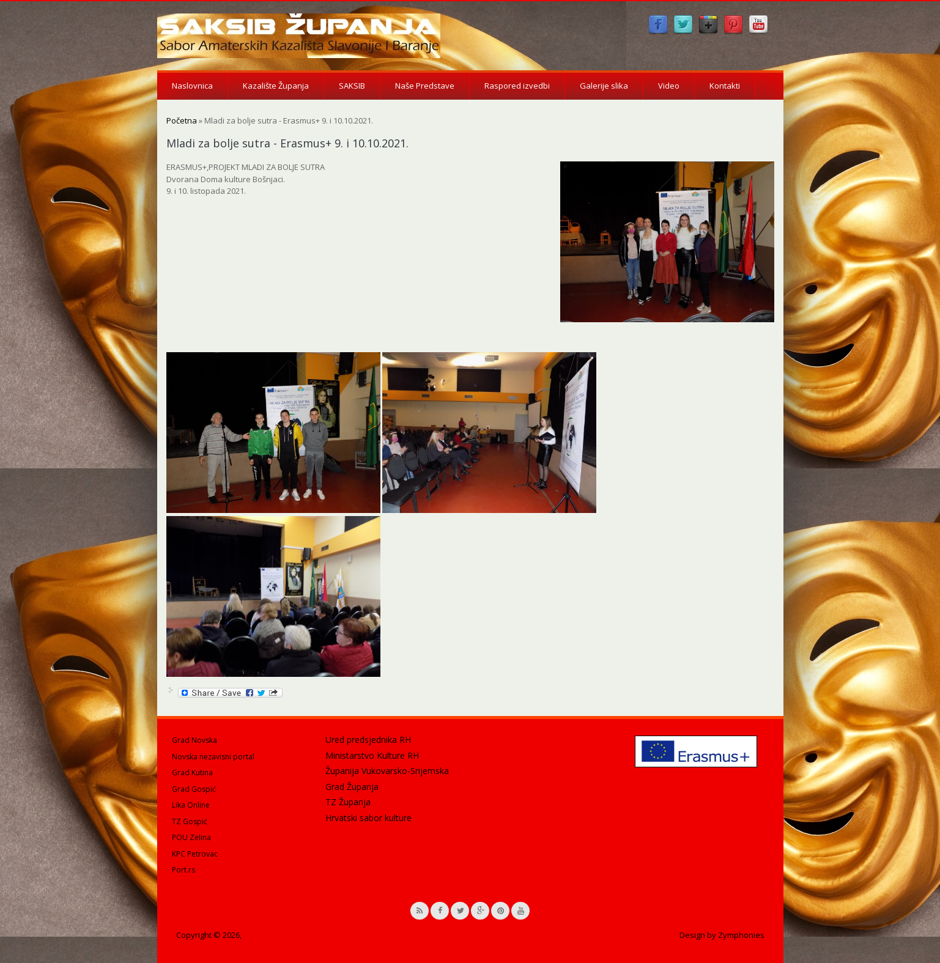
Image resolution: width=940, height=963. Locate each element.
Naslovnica (192, 85)
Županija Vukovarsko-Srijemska (387, 771)
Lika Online (191, 805)
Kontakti (724, 85)
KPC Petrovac (195, 854)
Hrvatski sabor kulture (368, 818)
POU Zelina (191, 837)
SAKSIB (352, 85)
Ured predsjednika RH (368, 739)
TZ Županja (348, 802)
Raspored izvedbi (517, 85)
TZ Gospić (189, 821)
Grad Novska (194, 740)
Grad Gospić (194, 789)
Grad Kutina (192, 772)
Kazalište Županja (276, 85)
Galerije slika (604, 85)
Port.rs (183, 870)
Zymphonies (741, 934)
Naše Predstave (424, 85)
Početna (181, 120)
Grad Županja (352, 786)
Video (668, 85)
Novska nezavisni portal (213, 756)
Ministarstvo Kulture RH (372, 755)
